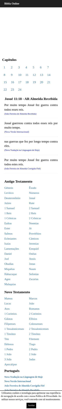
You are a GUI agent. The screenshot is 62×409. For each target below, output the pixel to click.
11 (26, 75)
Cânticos (34, 238)
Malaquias (10, 284)
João (31, 303)
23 (12, 89)
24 (19, 89)
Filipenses (10, 323)
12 (34, 75)
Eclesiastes (10, 238)
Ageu (7, 279)
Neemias (34, 223)
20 (41, 82)
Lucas (7, 303)
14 (48, 75)
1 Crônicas (10, 218)
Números (34, 192)
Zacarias (33, 279)
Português (11, 371)
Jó (30, 228)
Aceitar (31, 405)
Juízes (7, 203)
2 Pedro (33, 349)
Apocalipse (10, 364)
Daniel (8, 253)
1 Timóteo (10, 333)
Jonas (32, 263)
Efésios (33, 318)
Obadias (8, 263)
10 (19, 75)
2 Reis (32, 213)
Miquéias (9, 269)
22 (5, 89)
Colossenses (36, 323)
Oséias (32, 253)
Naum (32, 269)
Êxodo (32, 187)
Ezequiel (34, 248)
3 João (7, 359)
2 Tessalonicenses (39, 328)
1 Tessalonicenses (14, 328)
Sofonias (34, 274)
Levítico (9, 192)
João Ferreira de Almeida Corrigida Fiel (24, 385)
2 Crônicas (35, 218)
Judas (32, 359)
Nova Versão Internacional (17, 381)
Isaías (7, 243)
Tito (6, 338)
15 (5, 82)
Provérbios (35, 233)
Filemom (34, 338)
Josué (32, 198)
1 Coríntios (10, 313)
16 (12, 82)
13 (41, 75)
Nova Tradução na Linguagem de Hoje (23, 377)
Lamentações (11, 248)
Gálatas (8, 318)
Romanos (34, 308)
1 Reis (7, 213)
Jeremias (34, 243)
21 (48, 82)
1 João (7, 354)
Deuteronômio (12, 198)
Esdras (8, 223)
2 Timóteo (34, 333)
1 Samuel (9, 208)
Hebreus (9, 344)
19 (34, 82)
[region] (31, 30)
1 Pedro (8, 349)
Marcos (33, 298)
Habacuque (10, 274)
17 (19, 82)
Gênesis (8, 187)
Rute (31, 203)
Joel (6, 258)
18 (27, 82)
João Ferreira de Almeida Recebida (21, 390)
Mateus (8, 298)
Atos (7, 308)
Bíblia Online (11, 3)
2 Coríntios (35, 313)
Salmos (8, 233)
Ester (7, 228)
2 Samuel (34, 208)
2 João (32, 354)
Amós (32, 258)
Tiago (32, 344)
